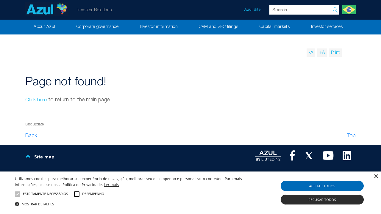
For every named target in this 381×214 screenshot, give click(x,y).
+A (322, 53)
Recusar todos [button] (322, 199)
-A (311, 53)
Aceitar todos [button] (322, 186)
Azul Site (252, 9)
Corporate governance (97, 27)
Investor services (327, 27)
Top (351, 135)
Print (335, 53)
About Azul (44, 27)
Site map (44, 157)
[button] (129, 204)
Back (31, 135)
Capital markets (275, 27)
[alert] (190, 192)
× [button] (376, 176)
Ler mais (111, 184)
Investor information (159, 27)
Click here (36, 100)
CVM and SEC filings (218, 27)
